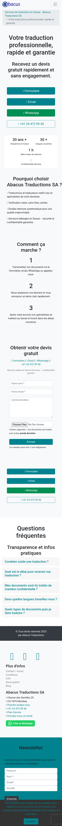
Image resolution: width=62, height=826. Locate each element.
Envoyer (31, 441)
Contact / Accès (14, 671)
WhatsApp (31, 113)
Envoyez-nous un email (19, 716)
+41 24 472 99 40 (31, 124)
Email (31, 102)
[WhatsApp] (20, 723)
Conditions (12, 674)
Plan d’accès (14, 712)
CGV (8, 678)
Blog (8, 685)
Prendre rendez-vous (18, 705)
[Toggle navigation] (55, 4)
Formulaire (31, 91)
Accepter (31, 821)
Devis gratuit (13, 682)
